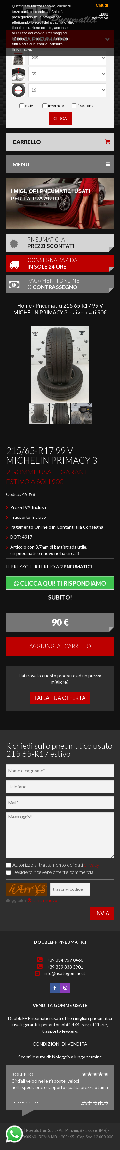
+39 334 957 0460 (65, 960)
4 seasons (85, 105)
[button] (105, 332)
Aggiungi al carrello (60, 646)
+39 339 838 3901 (65, 966)
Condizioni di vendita (60, 1044)
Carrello (26, 141)
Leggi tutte (94, 1103)
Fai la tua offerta (60, 697)
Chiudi (102, 6)
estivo (29, 105)
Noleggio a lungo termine (77, 1056)
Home (24, 305)
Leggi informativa (99, 16)
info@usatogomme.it (64, 973)
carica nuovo (42, 900)
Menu (20, 164)
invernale (56, 105)
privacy (91, 865)
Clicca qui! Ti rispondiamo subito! (60, 584)
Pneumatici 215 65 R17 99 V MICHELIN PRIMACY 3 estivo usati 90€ (60, 309)
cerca (60, 118)
